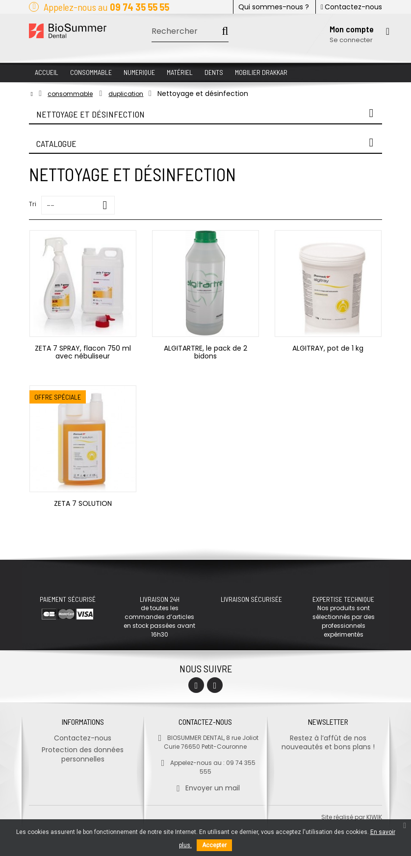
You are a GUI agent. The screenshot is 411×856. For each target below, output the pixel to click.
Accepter (214, 845)
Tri (32, 204)
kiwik (374, 817)
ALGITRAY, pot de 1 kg (327, 348)
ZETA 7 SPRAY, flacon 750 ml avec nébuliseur (83, 352)
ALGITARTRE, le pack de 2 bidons (205, 352)
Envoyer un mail (205, 788)
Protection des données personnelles (83, 754)
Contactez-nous (351, 7)
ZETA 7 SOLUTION (83, 503)
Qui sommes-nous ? (273, 7)
